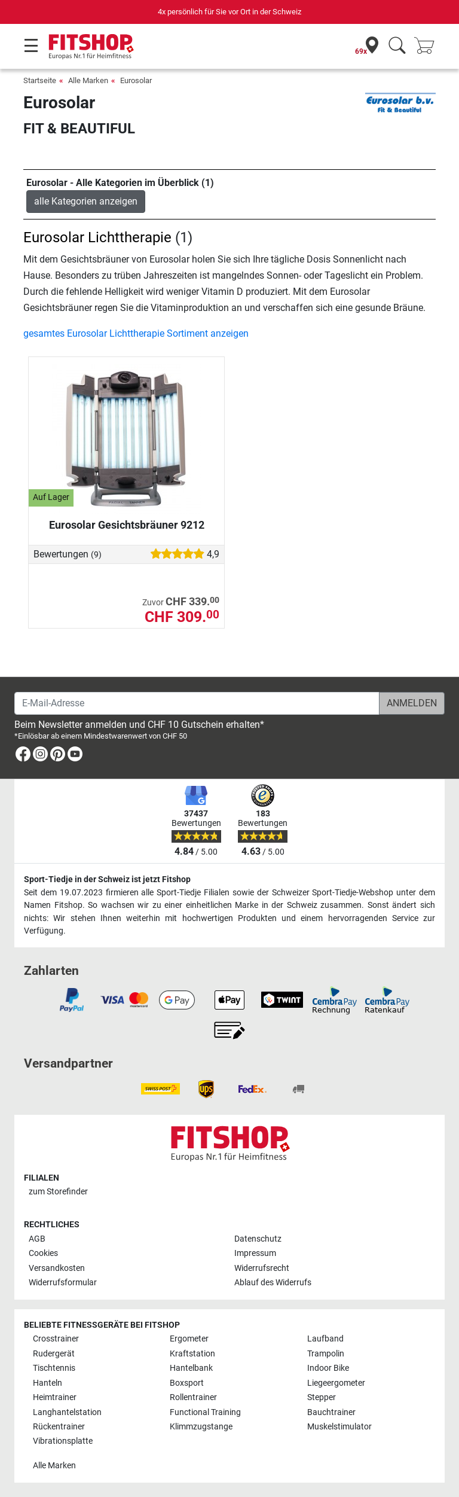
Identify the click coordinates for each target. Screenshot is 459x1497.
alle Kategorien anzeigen (85, 201)
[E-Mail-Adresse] (197, 703)
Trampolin (325, 1354)
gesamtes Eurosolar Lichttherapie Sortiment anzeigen (136, 333)
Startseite (39, 80)
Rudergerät (54, 1354)
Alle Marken (88, 80)
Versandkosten (57, 1268)
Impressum (255, 1253)
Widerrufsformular (63, 1283)
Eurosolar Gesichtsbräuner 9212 (126, 525)
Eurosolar (136, 80)
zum (58, 1192)
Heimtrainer (54, 1397)
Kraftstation (192, 1354)
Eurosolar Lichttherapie (97, 237)
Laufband (325, 1339)
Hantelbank (191, 1368)
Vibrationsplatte (63, 1441)
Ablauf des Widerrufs (272, 1283)
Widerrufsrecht (261, 1268)
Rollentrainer (193, 1397)
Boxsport (187, 1383)
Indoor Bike (328, 1368)
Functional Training (205, 1412)
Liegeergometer (336, 1383)
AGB (37, 1239)
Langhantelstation (67, 1412)
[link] (23, 756)
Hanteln (47, 1383)
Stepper (321, 1397)
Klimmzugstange (201, 1427)
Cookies (43, 1253)
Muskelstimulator (339, 1427)
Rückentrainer (59, 1427)
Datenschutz (257, 1239)
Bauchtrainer (331, 1412)
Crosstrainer (56, 1339)
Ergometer (189, 1339)
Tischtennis (54, 1368)
